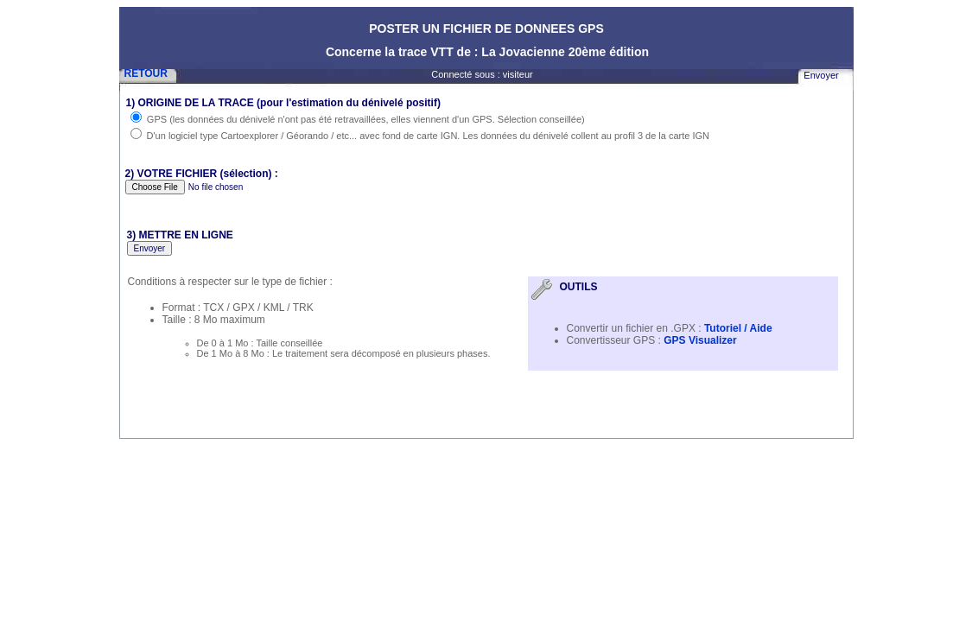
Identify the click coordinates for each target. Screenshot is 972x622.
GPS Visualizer (699, 340)
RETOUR (146, 73)
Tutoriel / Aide (738, 328)
